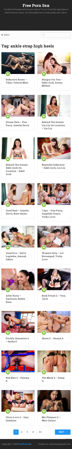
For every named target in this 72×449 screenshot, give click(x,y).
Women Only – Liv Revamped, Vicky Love (53, 256)
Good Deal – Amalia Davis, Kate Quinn (17, 212)
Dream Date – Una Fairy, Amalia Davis (17, 124)
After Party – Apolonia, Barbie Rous (15, 298)
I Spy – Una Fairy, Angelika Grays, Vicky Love (52, 213)
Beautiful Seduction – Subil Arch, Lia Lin (53, 166)
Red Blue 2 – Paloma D (17, 379)
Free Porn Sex (36, 5)
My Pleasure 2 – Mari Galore (51, 419)
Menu (6, 35)
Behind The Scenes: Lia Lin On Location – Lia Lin (53, 125)
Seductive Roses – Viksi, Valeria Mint (17, 81)
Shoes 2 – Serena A (53, 338)
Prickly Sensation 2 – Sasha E (17, 340)
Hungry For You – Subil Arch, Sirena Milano (52, 82)
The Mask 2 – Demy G (53, 379)
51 (40, 432)
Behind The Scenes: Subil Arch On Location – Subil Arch (17, 169)
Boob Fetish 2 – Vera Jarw (54, 297)
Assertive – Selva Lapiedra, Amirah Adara (16, 256)
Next (62, 432)
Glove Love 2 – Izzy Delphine (17, 419)
